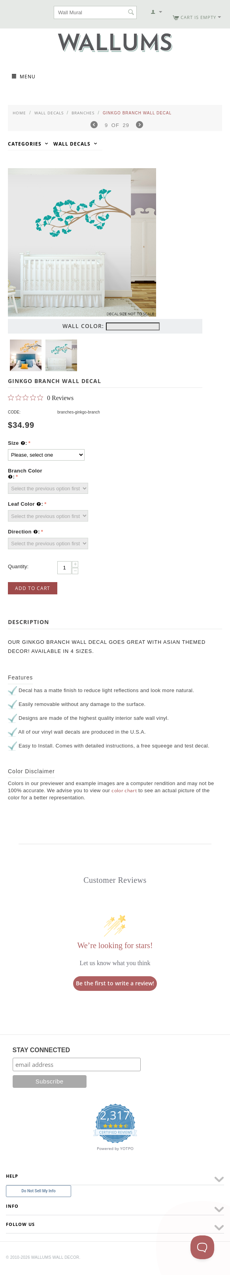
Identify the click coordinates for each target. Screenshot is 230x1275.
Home (19, 113)
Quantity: (18, 566)
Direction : (24, 532)
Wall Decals (49, 113)
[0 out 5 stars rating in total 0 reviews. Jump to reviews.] (41, 398)
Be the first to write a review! (115, 983)
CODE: (14, 412)
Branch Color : (25, 474)
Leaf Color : (25, 504)
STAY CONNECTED (41, 1050)
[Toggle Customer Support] (202, 1247)
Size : (17, 443)
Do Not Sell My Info (38, 1191)
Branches (83, 113)
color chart (124, 790)
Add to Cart (32, 588)
